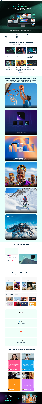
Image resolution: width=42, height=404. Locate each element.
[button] (19, 72)
